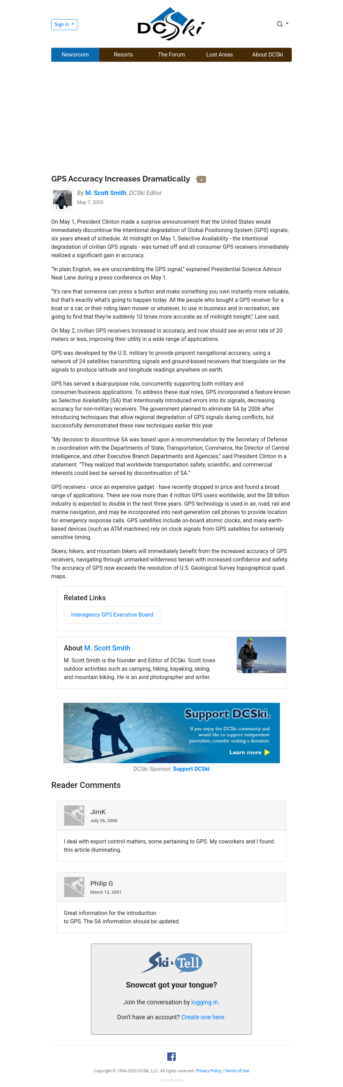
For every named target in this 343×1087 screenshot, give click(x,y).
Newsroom (75, 54)
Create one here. (203, 1017)
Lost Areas (219, 54)
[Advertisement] (171, 119)
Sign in (62, 24)
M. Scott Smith (107, 648)
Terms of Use (236, 1071)
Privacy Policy (209, 1071)
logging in (204, 1002)
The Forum (171, 54)
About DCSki (267, 54)
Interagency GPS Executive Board (112, 614)
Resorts (123, 54)
